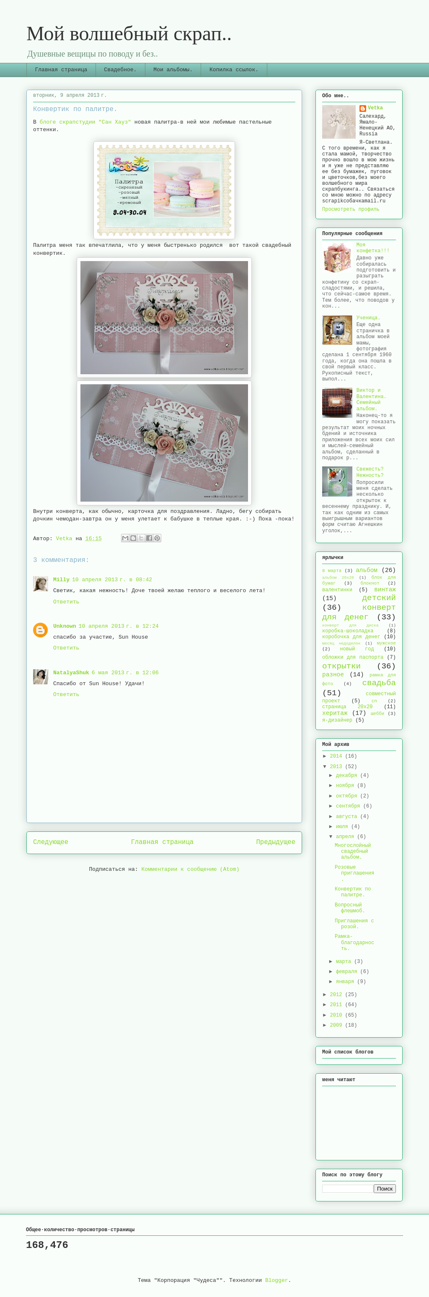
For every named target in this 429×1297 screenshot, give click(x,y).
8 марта (331, 570)
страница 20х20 (347, 707)
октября (348, 796)
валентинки (337, 590)
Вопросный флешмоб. (350, 908)
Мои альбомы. (173, 70)
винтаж (385, 589)
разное (333, 674)
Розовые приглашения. (354, 874)
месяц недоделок (341, 643)
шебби (377, 713)
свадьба (379, 683)
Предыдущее (275, 842)
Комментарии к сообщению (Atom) (190, 869)
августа (348, 817)
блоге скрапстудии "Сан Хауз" (87, 122)
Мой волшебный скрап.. (129, 33)
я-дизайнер (337, 720)
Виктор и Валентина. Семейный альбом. (372, 400)
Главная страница (61, 70)
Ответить (66, 602)
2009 (337, 1025)
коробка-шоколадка (347, 631)
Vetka (375, 108)
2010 (337, 1015)
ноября (346, 786)
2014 (337, 756)
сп (374, 701)
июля (343, 827)
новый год (357, 649)
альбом (366, 570)
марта (345, 962)
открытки (341, 666)
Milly (61, 580)
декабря (348, 776)
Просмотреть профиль (351, 209)
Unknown (64, 626)
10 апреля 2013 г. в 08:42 (112, 580)
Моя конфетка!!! (373, 248)
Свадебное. (120, 70)
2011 (337, 1005)
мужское (386, 643)
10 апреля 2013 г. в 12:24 (119, 626)
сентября (349, 806)
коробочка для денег (351, 637)
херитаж (334, 713)
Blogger (276, 1280)
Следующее (50, 842)
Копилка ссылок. (233, 70)
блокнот (369, 583)
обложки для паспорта (352, 657)
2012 (337, 995)
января (346, 982)
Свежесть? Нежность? (370, 472)
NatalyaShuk (71, 673)
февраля (348, 972)
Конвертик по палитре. (353, 892)
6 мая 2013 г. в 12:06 (125, 673)
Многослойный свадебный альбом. (353, 852)
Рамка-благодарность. (354, 943)
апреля (346, 837)
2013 (337, 767)
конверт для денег (359, 612)
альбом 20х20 (338, 577)
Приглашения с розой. (354, 924)
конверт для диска (350, 625)
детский (379, 598)
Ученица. (369, 318)
